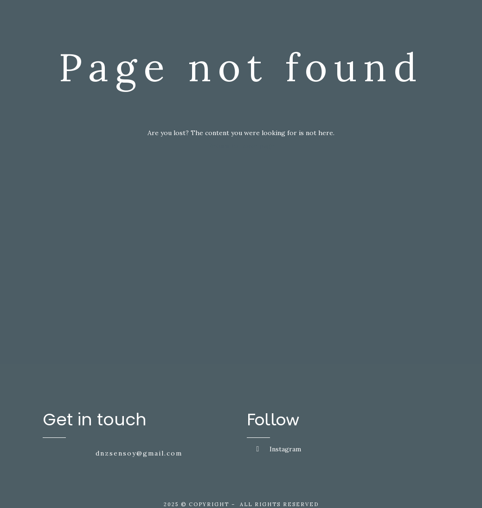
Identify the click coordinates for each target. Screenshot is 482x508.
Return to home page (241, 146)
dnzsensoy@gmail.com (139, 453)
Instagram (279, 449)
